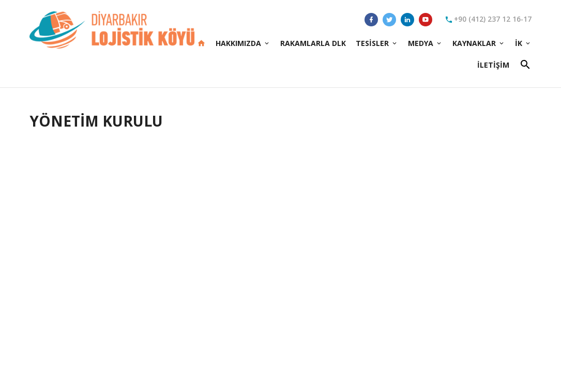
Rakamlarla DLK (313, 43)
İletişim (493, 65)
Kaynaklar (478, 43)
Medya (425, 43)
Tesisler (377, 43)
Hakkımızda (243, 43)
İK (523, 43)
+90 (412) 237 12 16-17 (488, 20)
